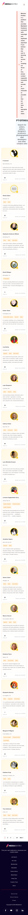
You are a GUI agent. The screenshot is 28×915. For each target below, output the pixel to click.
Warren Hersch (7, 616)
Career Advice (14, 871)
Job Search (14, 857)
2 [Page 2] (7, 837)
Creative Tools (14, 882)
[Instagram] (17, 910)
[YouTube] (11, 910)
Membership (14, 864)
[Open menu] (24, 4)
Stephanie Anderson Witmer (11, 234)
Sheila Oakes (6, 195)
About (14, 885)
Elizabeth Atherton (8, 692)
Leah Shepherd (7, 385)
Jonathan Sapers (8, 539)
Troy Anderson (7, 809)
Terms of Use (14, 893)
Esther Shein (6, 310)
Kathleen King (7, 772)
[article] (14, 165)
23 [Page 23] (17, 837)
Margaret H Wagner (8, 730)
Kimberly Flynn (7, 654)
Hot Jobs (14, 860)
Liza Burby (6, 347)
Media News (14, 875)
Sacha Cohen (6, 577)
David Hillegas (7, 272)
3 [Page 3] (10, 837)
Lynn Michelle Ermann (9, 462)
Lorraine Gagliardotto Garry (11, 497)
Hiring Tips (14, 878)
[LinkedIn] (22, 910)
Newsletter (14, 867)
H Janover (6, 160)
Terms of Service (14, 897)
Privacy (14, 900)
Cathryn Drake (7, 423)
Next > (21, 837)
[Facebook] (5, 910)
